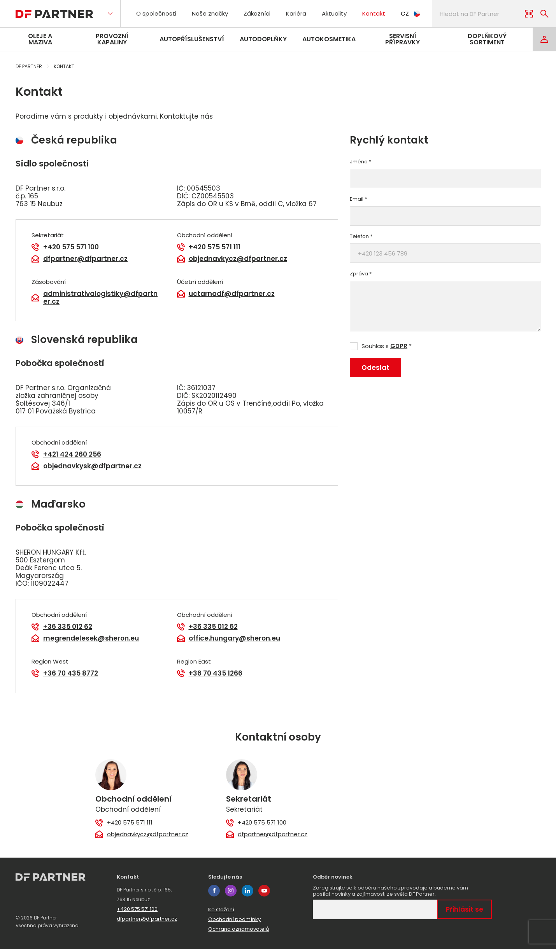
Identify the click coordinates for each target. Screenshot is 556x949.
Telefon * (361, 236)
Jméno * (360, 162)
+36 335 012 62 (67, 626)
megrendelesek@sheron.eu (91, 638)
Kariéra (296, 13)
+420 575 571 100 (71, 247)
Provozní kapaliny (112, 39)
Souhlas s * (386, 346)
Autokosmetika (329, 39)
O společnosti (156, 13)
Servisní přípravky (402, 39)
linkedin (247, 890)
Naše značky (210, 13)
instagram (231, 890)
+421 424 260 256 (72, 454)
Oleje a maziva (40, 39)
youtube (264, 890)
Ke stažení (221, 909)
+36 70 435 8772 (70, 673)
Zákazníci (257, 13)
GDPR (398, 346)
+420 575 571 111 (214, 247)
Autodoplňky (263, 39)
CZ (410, 13)
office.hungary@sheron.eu (234, 638)
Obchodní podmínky (234, 919)
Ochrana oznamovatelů (238, 929)
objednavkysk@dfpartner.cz (92, 466)
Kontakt (373, 13)
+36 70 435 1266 (215, 673)
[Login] (544, 39)
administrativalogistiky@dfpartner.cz (100, 297)
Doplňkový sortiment (487, 39)
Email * (358, 199)
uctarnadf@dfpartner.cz (232, 294)
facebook (214, 890)
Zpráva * (361, 274)
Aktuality (334, 13)
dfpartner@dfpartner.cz (85, 259)
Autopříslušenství (192, 39)
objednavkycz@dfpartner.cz (238, 259)
